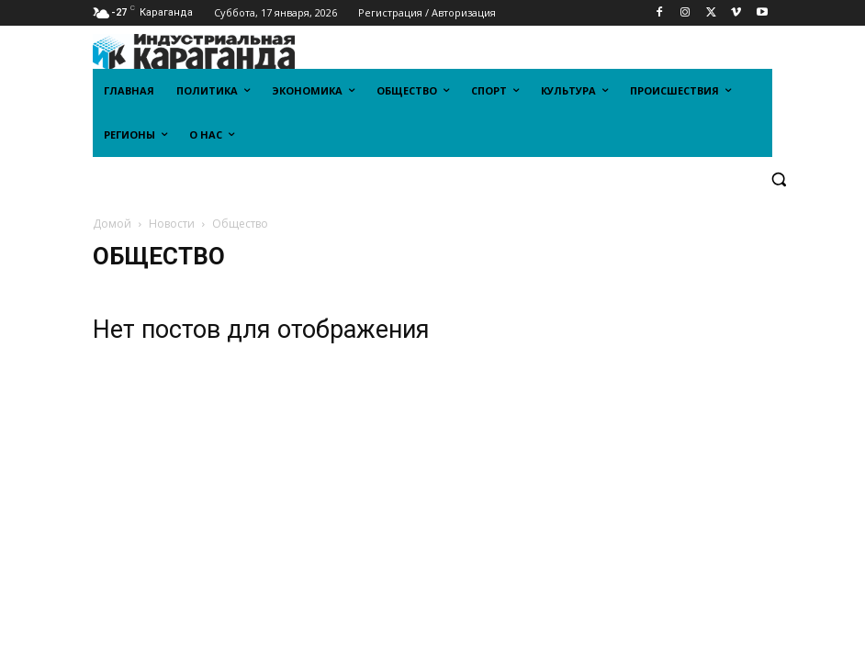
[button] (778, 179)
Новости (172, 223)
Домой (112, 223)
